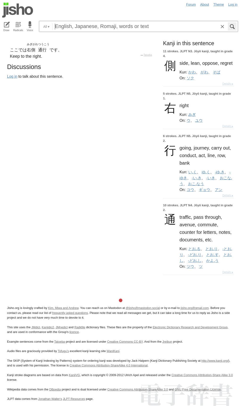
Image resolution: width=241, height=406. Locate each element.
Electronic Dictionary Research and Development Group (190, 327)
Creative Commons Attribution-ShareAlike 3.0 (137, 389)
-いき (210, 177)
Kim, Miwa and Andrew (63, 308)
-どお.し (194, 260)
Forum (191, 4)
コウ (190, 189)
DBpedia (55, 389)
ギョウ (204, 189)
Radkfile (79, 327)
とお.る (194, 248)
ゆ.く (206, 172)
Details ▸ (227, 83)
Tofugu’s (63, 351)
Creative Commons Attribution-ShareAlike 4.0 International (109, 365)
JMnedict (62, 327)
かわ (192, 72)
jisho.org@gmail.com (195, 308)
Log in (232, 4)
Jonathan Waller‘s (50, 399)
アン (218, 189)
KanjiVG (74, 375)
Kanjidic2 (48, 327)
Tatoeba (148, 55)
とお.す (212, 254)
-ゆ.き (220, 172)
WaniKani (113, 351)
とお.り (211, 248)
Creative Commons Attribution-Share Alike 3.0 (202, 375)
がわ (204, 72)
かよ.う (212, 260)
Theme (218, 4)
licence (74, 332)
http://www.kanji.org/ (215, 360)
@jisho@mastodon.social (143, 308)
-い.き (196, 177)
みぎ (192, 114)
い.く (192, 172)
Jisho (17, 10)
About (204, 4)
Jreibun (167, 341)
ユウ (199, 120)
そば (216, 72)
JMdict (35, 327)
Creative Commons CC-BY (125, 341)
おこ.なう (196, 183)
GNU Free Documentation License (198, 389)
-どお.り (194, 254)
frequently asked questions (70, 313)
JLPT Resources (74, 399)
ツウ (190, 266)
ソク (190, 78)
